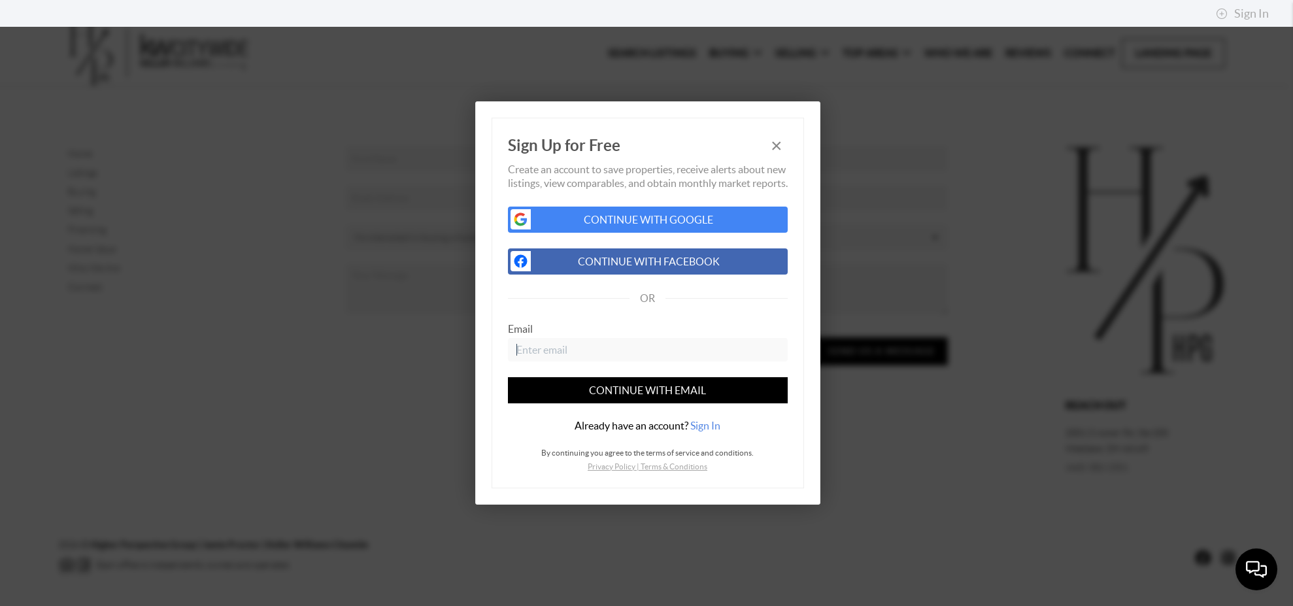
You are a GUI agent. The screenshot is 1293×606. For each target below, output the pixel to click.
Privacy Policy (611, 466)
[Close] (776, 145)
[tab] (648, 425)
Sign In (1242, 13)
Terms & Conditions (674, 466)
